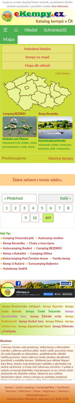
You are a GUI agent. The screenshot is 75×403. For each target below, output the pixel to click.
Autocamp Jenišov (50, 238)
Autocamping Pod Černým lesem (25, 258)
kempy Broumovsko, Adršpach (21, 306)
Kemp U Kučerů (13, 263)
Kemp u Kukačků (14, 253)
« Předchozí (13, 198)
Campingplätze (45, 387)
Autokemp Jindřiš (15, 268)
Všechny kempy (60, 158)
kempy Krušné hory (31, 321)
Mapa (8, 39)
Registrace (49, 391)
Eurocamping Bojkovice (43, 263)
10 (35, 217)
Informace (24, 391)
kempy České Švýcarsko (43, 311)
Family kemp (61, 258)
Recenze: (6, 341)
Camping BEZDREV (49, 248)
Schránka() (55, 30)
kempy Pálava (54, 321)
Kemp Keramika (14, 243)
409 (48, 217)
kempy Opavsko (53, 306)
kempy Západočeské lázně (34, 326)
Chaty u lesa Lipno (41, 243)
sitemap (63, 391)
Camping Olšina (41, 253)
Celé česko (62, 73)
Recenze (11, 391)
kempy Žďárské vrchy (46, 316)
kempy (9, 387)
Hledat (31, 30)
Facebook (63, 387)
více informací (59, 6)
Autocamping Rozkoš (17, 248)
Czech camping (25, 387)
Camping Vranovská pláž (18, 238)
